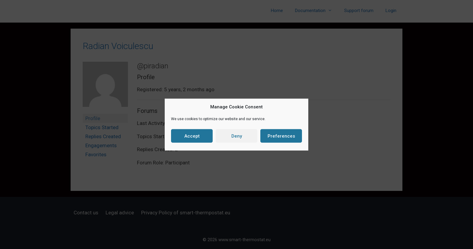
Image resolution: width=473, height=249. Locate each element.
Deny (236, 136)
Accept (192, 136)
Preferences (281, 136)
